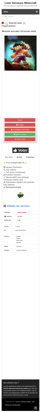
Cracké (11, 16)
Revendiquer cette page (20, 130)
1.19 (18, 220)
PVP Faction (25, 31)
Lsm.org (17, 401)
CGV (33, 401)
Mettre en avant (20, 134)
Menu (20, 12)
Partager (20, 125)
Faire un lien (20, 139)
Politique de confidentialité (12, 404)
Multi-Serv (15, 31)
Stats (19, 157)
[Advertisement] (20, 95)
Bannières (30, 157)
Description (9, 157)
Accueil (4, 16)
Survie (33, 31)
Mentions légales (26, 401)
